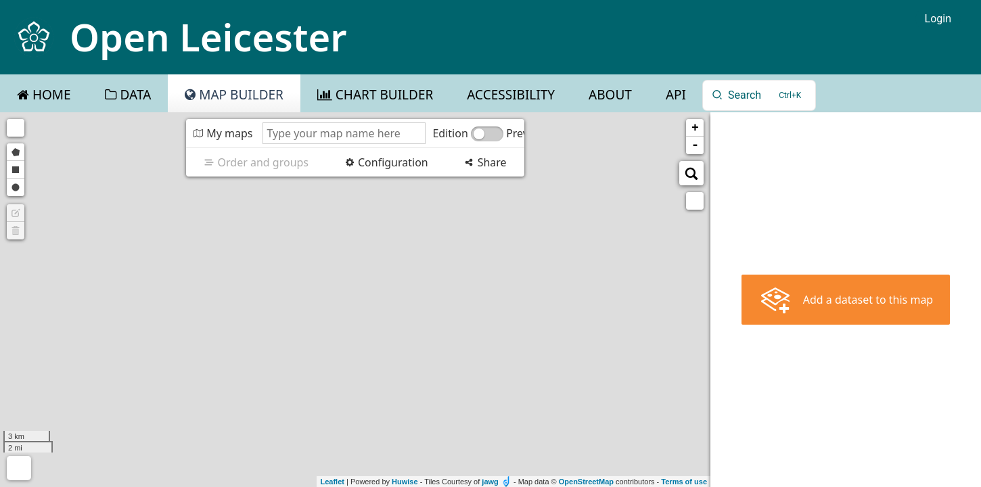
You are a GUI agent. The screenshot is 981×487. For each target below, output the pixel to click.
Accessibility (511, 94)
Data (134, 94)
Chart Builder (382, 94)
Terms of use (684, 482)
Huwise (405, 482)
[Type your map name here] (344, 133)
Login (938, 18)
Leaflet (332, 482)
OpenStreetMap (586, 482)
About (610, 94)
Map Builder (239, 94)
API (676, 94)
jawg (490, 482)
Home (50, 94)
